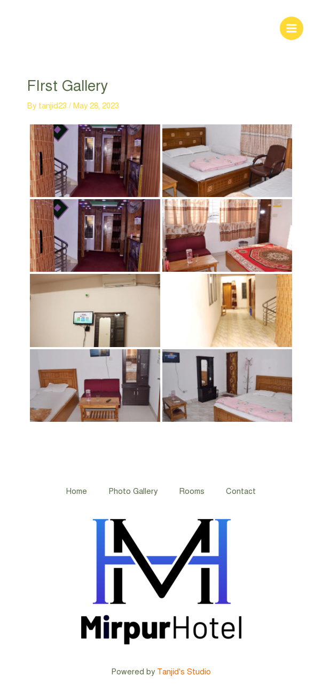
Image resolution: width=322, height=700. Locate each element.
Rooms (192, 491)
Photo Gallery (133, 491)
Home (76, 491)
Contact (241, 491)
